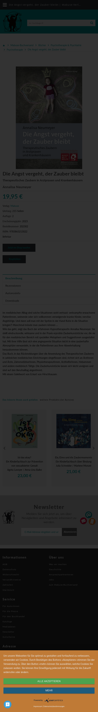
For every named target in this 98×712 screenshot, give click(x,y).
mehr (49, 690)
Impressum (38, 706)
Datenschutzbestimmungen (54, 706)
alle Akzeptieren (49, 681)
